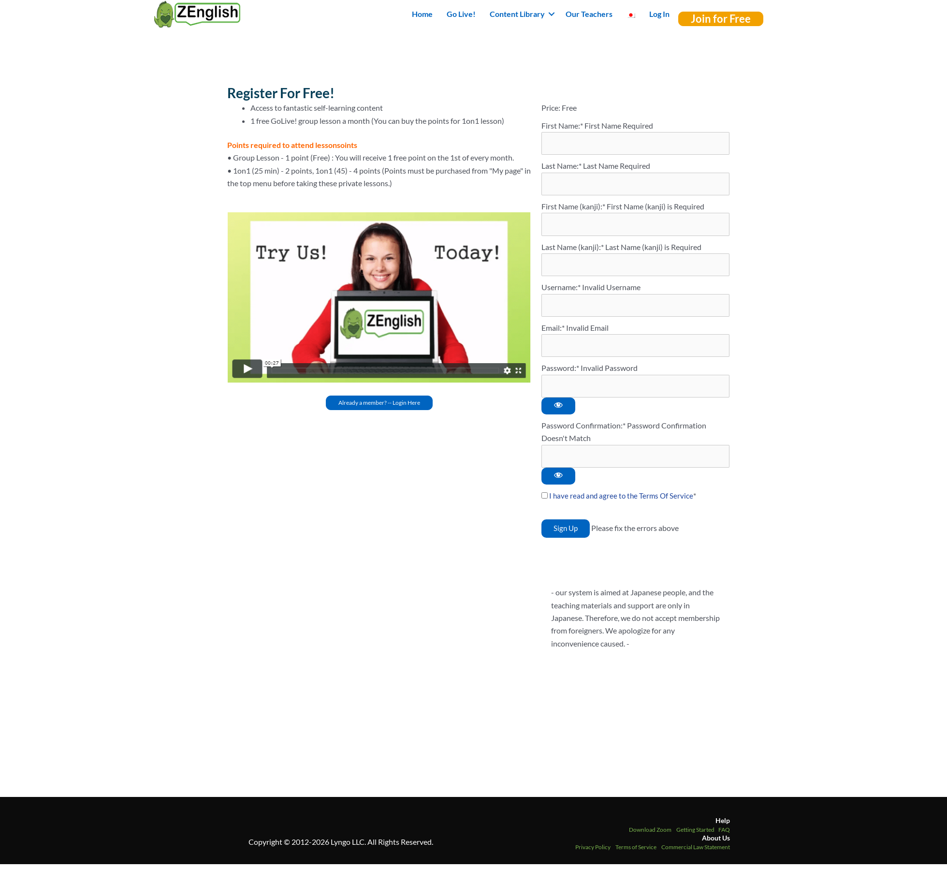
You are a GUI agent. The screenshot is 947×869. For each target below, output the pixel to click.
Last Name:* (561, 166)
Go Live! (461, 13)
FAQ (724, 834)
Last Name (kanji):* (573, 248)
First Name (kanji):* (574, 207)
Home (422, 13)
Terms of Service (635, 851)
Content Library (517, 13)
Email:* (553, 330)
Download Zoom (650, 834)
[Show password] (558, 409)
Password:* (560, 371)
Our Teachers (589, 13)
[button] (551, 14)
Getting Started (695, 834)
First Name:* (562, 125)
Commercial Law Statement (695, 851)
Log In (659, 13)
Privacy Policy (593, 851)
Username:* (561, 289)
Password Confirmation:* (583, 429)
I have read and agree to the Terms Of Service (623, 499)
